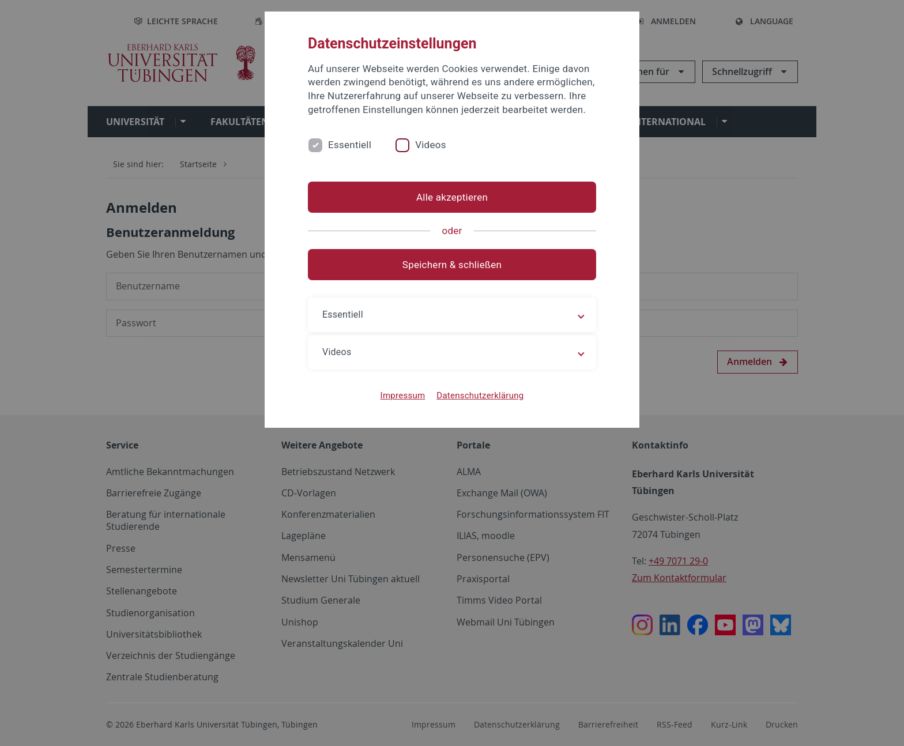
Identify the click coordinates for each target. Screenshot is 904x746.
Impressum (403, 395)
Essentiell (349, 144)
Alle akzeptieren (452, 197)
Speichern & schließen (452, 264)
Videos (430, 144)
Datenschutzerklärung (479, 395)
